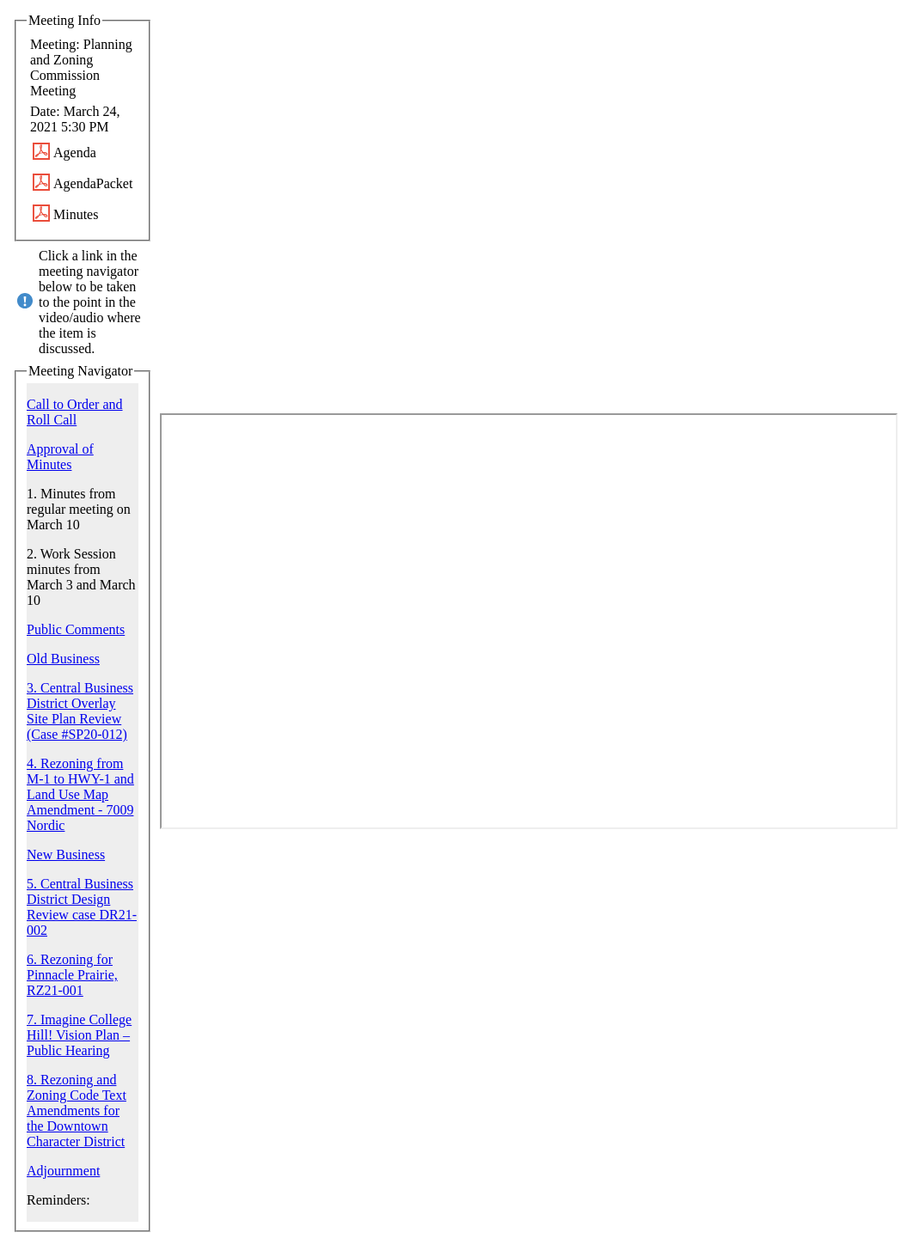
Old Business (63, 658)
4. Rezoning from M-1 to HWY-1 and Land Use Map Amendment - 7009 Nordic (80, 794)
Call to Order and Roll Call (75, 412)
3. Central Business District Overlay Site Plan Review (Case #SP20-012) (80, 711)
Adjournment (63, 1170)
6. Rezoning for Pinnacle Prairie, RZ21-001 (72, 975)
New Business (66, 854)
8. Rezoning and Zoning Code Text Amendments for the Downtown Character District (76, 1110)
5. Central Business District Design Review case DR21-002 (82, 906)
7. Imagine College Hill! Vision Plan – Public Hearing (79, 1035)
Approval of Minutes (60, 457)
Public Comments (76, 629)
